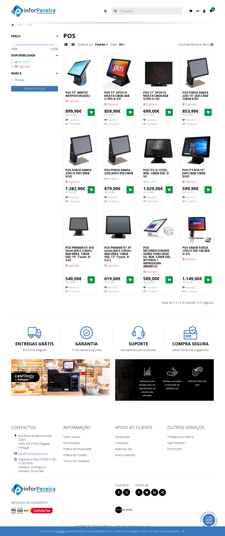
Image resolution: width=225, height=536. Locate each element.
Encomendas (71, 443)
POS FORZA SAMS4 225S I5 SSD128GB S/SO (78, 173)
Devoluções (122, 437)
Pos (29, 25)
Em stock (20, 62)
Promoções (174, 449)
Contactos (121, 443)
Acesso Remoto (125, 455)
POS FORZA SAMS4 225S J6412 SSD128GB (118, 171)
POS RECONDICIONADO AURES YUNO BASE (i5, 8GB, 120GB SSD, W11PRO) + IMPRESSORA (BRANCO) (157, 257)
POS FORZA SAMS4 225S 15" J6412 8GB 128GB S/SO (195, 96)
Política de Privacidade (77, 449)
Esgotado (20, 66)
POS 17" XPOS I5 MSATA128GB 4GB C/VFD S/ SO (116, 96)
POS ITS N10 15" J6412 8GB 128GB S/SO (193, 173)
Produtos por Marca (180, 437)
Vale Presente (176, 443)
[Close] (183, 532)
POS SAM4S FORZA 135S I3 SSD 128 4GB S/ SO (196, 251)
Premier (18, 80)
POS (20, 25)
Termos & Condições (76, 461)
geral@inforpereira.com (33, 453)
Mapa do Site (123, 449)
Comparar (72, 123)
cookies (61, 531)
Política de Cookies (75, 455)
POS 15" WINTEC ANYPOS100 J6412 (77, 94)
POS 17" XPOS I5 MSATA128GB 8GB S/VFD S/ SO (155, 96)
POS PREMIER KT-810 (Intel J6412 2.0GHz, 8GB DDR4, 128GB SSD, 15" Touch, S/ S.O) (79, 254)
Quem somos (71, 437)
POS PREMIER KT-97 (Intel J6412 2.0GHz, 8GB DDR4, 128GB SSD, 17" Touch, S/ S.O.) (118, 254)
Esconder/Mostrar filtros (195, 44)
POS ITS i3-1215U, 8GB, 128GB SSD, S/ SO (156, 173)
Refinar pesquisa (34, 88)
